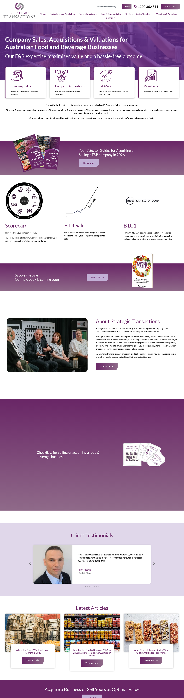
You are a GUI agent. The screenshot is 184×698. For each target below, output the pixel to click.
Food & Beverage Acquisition (62, 14)
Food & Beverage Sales (111, 14)
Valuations (151, 86)
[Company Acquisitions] (61, 75)
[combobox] (108, 6)
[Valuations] (150, 75)
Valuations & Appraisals (166, 14)
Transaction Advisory (88, 14)
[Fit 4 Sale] (105, 75)
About (43, 14)
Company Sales (21, 86)
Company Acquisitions (69, 86)
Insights (110, 18)
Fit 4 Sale (129, 14)
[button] (30, 563)
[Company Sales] (17, 75)
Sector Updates (144, 14)
